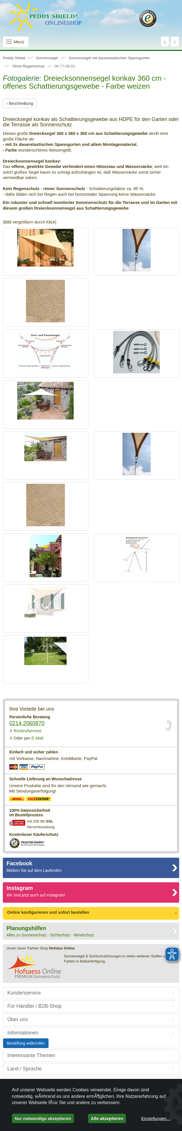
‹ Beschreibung (19, 103)
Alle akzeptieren (107, 1118)
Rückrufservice (27, 730)
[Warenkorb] (174, 41)
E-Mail (28, 738)
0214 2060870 (27, 723)
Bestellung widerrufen (26, 1043)
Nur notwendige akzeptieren (43, 1118)
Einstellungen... (155, 1118)
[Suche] (165, 41)
